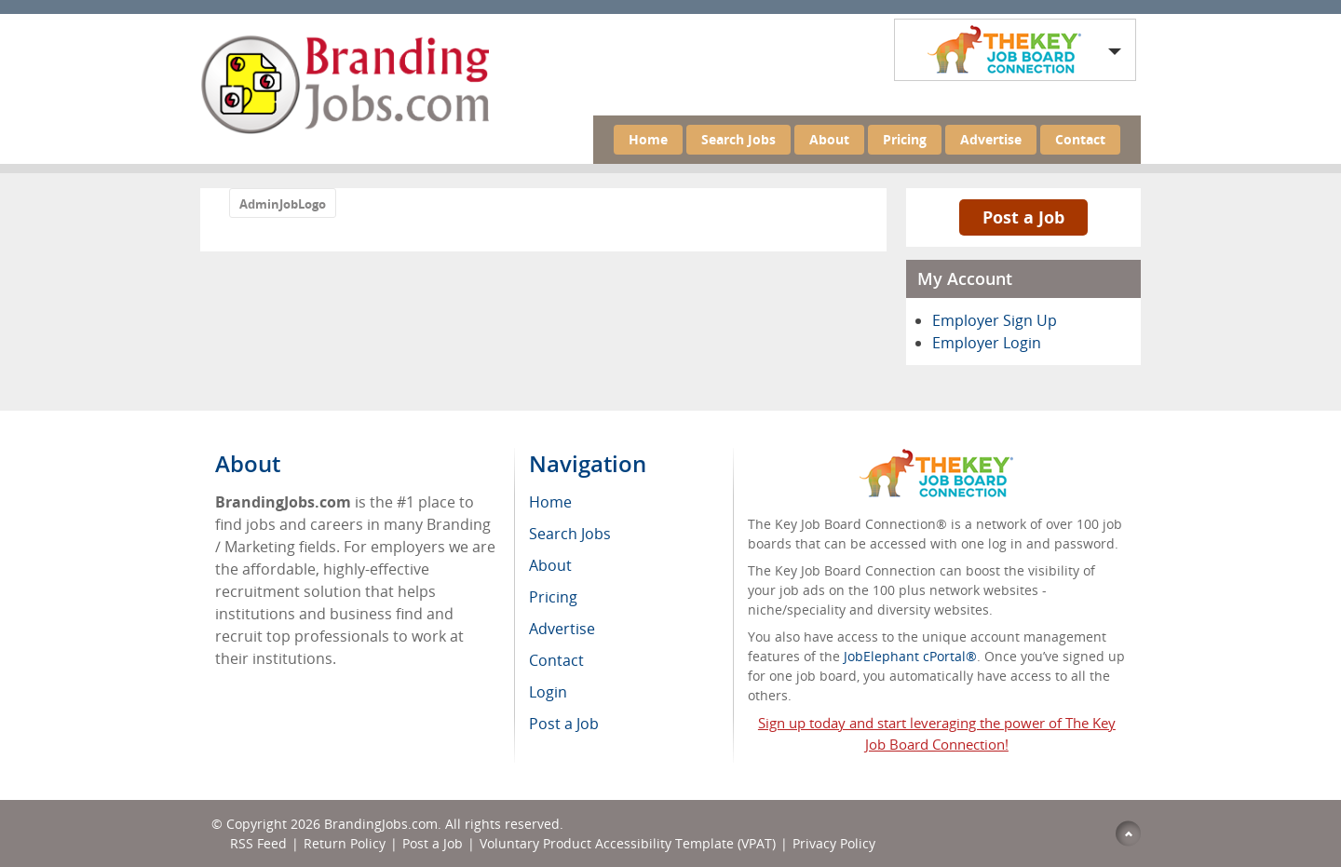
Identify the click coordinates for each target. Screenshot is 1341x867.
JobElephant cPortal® (910, 656)
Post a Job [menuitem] (564, 723)
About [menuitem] (550, 565)
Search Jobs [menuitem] (570, 533)
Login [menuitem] (548, 692)
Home (648, 139)
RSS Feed (258, 843)
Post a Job (1023, 217)
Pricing (905, 139)
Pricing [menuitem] (553, 597)
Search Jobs (738, 139)
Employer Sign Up (994, 320)
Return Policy (345, 843)
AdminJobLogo (282, 204)
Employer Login (986, 342)
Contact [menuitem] (556, 660)
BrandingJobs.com (381, 824)
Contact (1080, 139)
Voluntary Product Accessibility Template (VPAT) (628, 843)
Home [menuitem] (550, 502)
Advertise (991, 139)
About (829, 139)
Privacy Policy (835, 843)
